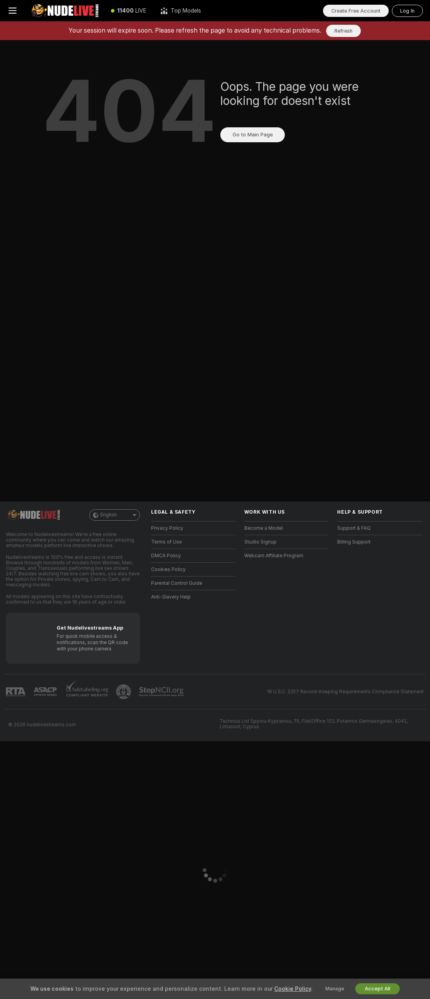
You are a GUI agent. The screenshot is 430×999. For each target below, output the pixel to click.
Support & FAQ (354, 528)
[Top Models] (180, 10)
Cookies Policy (168, 569)
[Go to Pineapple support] (124, 691)
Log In (407, 11)
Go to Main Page (253, 135)
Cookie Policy (292, 989)
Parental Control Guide (176, 583)
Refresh (343, 31)
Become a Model (263, 528)
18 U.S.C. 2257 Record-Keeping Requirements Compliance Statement (345, 691)
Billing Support (354, 542)
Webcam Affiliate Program (273, 555)
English (115, 515)
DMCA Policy (166, 555)
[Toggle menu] (12, 10)
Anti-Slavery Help (171, 597)
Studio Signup (260, 542)
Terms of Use (166, 542)
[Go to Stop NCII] (162, 691)
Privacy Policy (167, 528)
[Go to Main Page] (64, 10)
